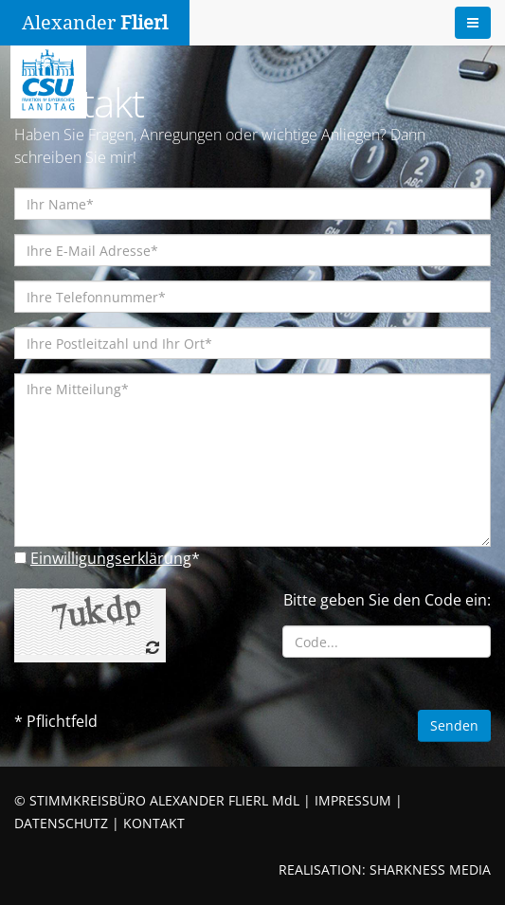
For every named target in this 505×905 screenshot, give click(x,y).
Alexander (95, 22)
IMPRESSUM (353, 800)
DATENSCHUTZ (61, 823)
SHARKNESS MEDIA (430, 869)
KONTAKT (154, 823)
